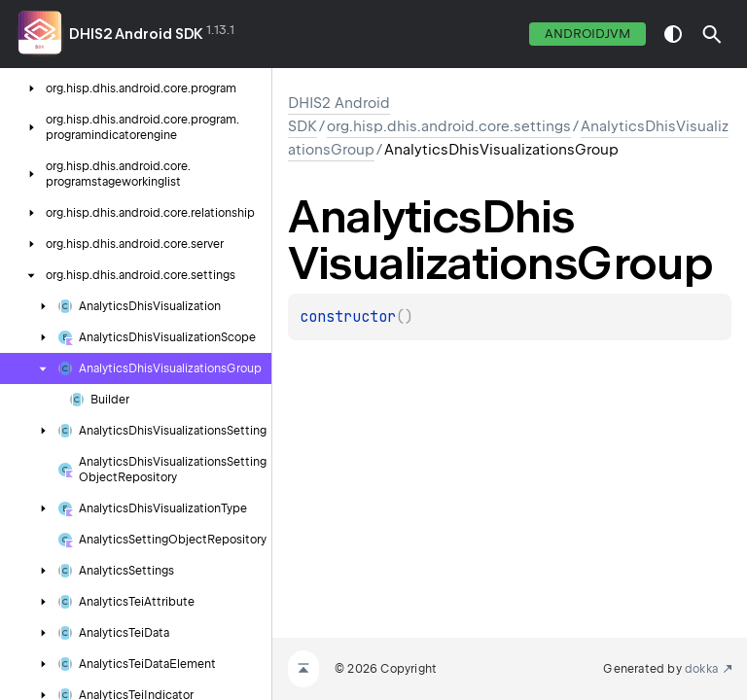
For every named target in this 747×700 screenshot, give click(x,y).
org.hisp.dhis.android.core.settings (449, 126)
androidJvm (587, 33)
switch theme (673, 34)
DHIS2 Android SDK (136, 34)
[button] (712, 34)
